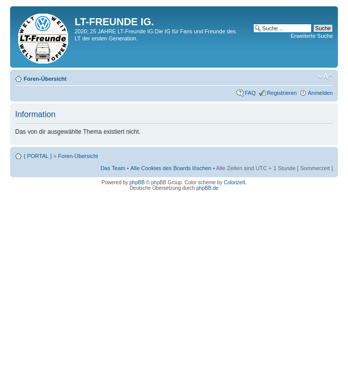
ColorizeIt (234, 182)
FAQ (250, 93)
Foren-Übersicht (45, 79)
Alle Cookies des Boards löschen (170, 168)
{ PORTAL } (38, 156)
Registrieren (282, 93)
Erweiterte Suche (312, 36)
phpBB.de (207, 188)
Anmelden (320, 93)
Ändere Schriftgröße (325, 76)
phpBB (137, 182)
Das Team (112, 168)
